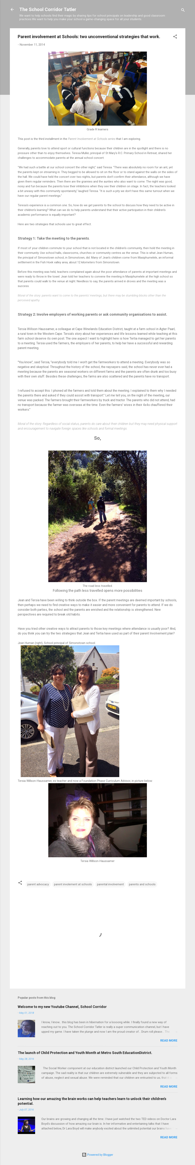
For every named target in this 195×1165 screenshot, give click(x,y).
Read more (168, 1040)
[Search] (183, 11)
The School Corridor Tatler (47, 9)
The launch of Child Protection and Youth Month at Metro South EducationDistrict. (85, 1053)
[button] (175, 37)
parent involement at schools (73, 884)
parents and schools (142, 884)
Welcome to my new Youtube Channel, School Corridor (62, 1007)
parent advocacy (38, 884)
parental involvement (110, 884)
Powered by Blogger (97, 1155)
